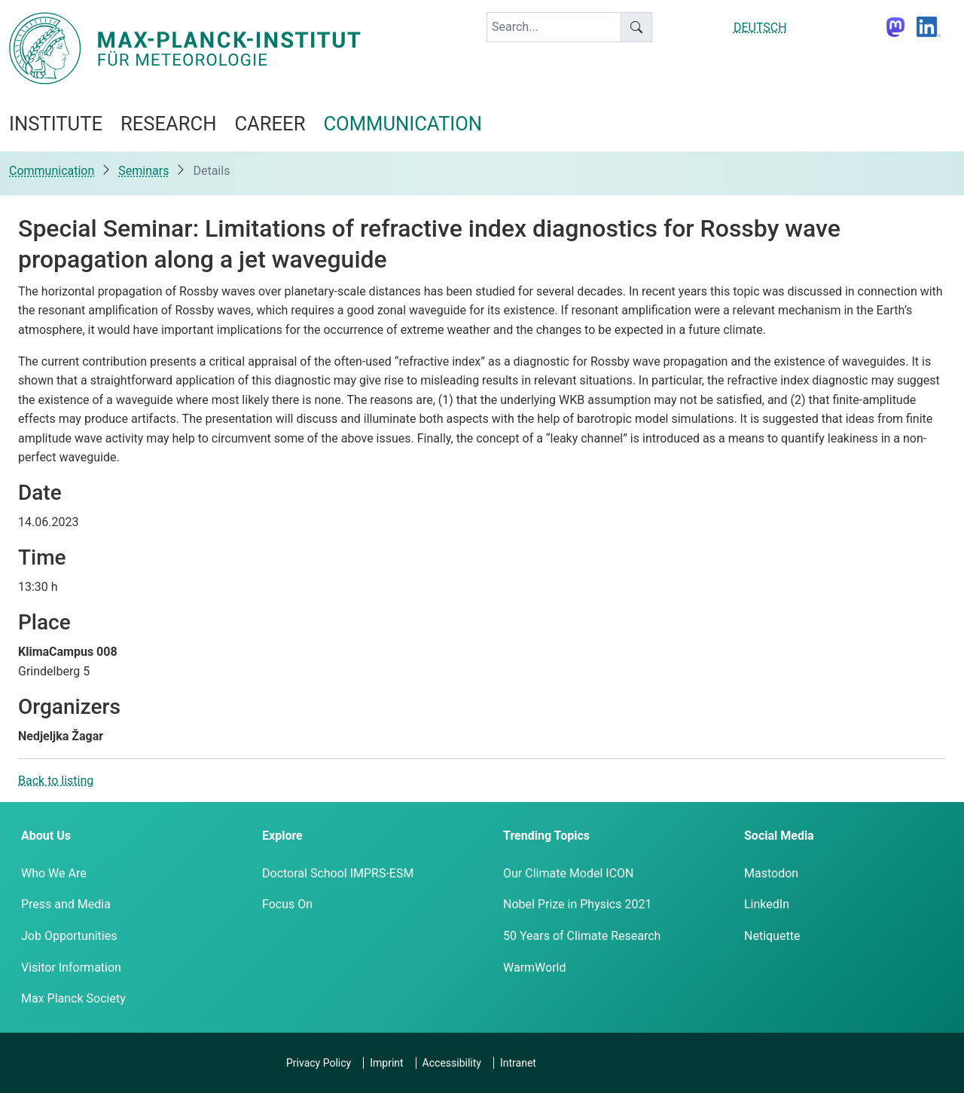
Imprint (386, 1063)
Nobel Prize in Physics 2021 (577, 904)
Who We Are (54, 873)
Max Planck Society (73, 998)
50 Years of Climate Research (581, 936)
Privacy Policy (318, 1063)
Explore (282, 835)
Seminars (143, 171)
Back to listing (55, 780)
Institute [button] (55, 123)
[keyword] (554, 27)
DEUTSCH (760, 27)
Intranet (518, 1063)
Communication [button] (402, 123)
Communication (51, 171)
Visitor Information (71, 967)
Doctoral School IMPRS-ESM (337, 873)
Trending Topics (546, 835)
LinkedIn (766, 904)
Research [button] (168, 123)
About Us (46, 835)
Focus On (287, 904)
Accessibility (452, 1063)
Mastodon (771, 873)
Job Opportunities (69, 936)
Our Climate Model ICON (568, 873)
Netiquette (772, 936)
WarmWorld (534, 967)
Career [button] (269, 123)
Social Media (779, 835)
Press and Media (66, 904)
